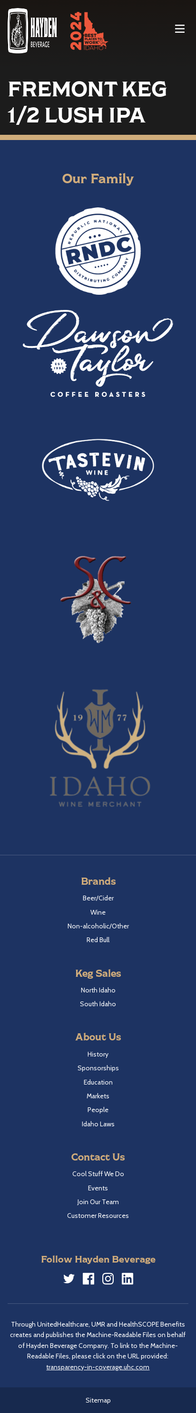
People (98, 1109)
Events (98, 1188)
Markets (98, 1096)
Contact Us (98, 1156)
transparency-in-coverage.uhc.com (97, 1367)
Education (98, 1082)
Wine (98, 912)
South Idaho (98, 1004)
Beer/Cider (98, 898)
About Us (98, 1036)
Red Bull (98, 940)
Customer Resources (98, 1215)
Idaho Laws (98, 1124)
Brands (98, 881)
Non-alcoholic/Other (98, 926)
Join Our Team (98, 1202)
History (98, 1054)
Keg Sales (98, 973)
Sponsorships (98, 1068)
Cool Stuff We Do (98, 1174)
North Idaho (98, 990)
